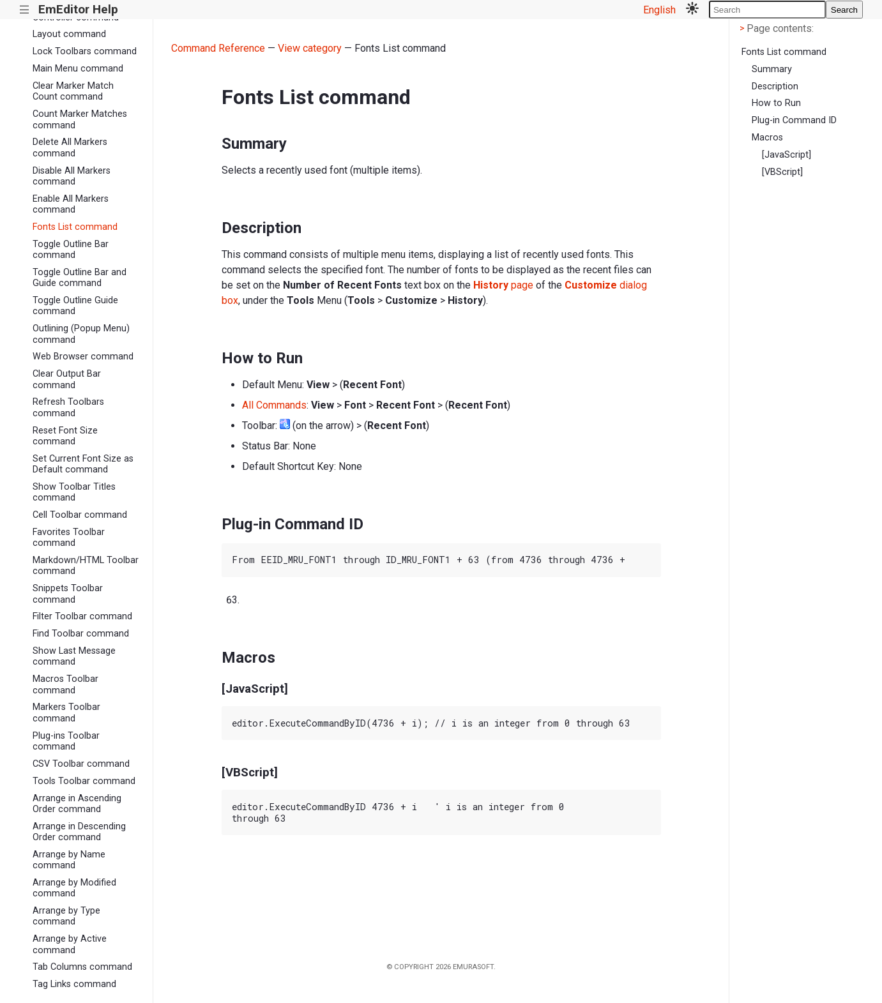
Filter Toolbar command (82, 616)
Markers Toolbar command (66, 712)
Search (844, 10)
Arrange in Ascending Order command (77, 804)
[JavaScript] (786, 154)
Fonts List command (75, 227)
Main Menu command (78, 68)
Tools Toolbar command (84, 781)
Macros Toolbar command (65, 684)
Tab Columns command (82, 967)
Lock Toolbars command (85, 51)
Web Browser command (83, 356)
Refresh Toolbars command (68, 407)
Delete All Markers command (70, 147)
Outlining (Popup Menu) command (81, 334)
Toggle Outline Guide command (75, 306)
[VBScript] (782, 172)
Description (775, 86)
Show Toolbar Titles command (74, 492)
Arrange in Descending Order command (79, 832)
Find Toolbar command (81, 633)
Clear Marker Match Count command (73, 91)
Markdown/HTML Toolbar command (86, 566)
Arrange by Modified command (74, 888)
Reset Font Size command (65, 436)
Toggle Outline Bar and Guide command (79, 278)
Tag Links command (74, 984)
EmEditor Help (78, 9)
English (659, 10)
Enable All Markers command (71, 204)
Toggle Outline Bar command (71, 249)
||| (25, 9)
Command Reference (218, 48)
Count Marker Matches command (80, 119)
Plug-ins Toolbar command (66, 741)
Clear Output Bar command (67, 379)
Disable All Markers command (71, 176)
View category (310, 48)
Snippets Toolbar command (68, 594)
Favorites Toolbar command (69, 537)
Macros (767, 137)
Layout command (69, 34)
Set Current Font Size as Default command (83, 464)
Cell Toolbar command (80, 514)
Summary (772, 69)
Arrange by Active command (70, 944)
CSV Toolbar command (81, 763)
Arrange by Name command (69, 860)
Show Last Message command (74, 656)
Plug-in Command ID (794, 120)
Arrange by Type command (66, 916)
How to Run (776, 103)
